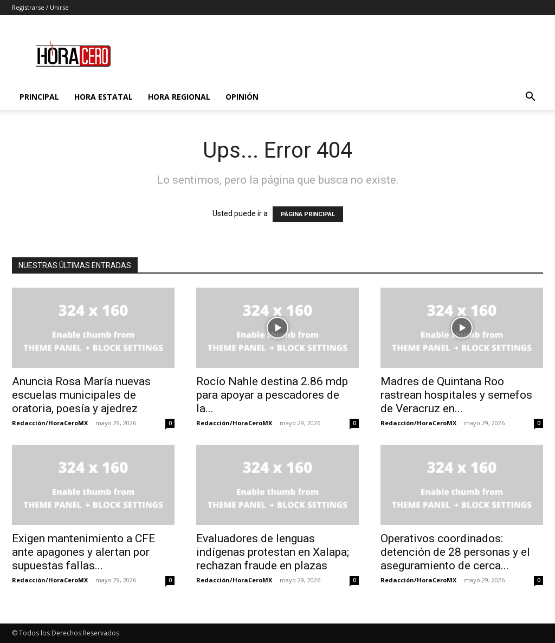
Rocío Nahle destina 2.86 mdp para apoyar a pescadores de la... (272, 395)
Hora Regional (179, 97)
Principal (39, 97)
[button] (530, 98)
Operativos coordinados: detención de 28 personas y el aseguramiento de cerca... (455, 552)
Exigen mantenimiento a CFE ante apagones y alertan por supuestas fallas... (83, 552)
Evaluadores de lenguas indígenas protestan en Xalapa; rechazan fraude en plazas (272, 552)
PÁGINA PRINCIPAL (308, 214)
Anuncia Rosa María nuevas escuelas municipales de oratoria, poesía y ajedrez (81, 395)
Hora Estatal (103, 97)
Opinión (242, 97)
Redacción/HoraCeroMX (50, 423)
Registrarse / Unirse (40, 7)
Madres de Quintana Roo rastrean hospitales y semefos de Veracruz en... (456, 395)
